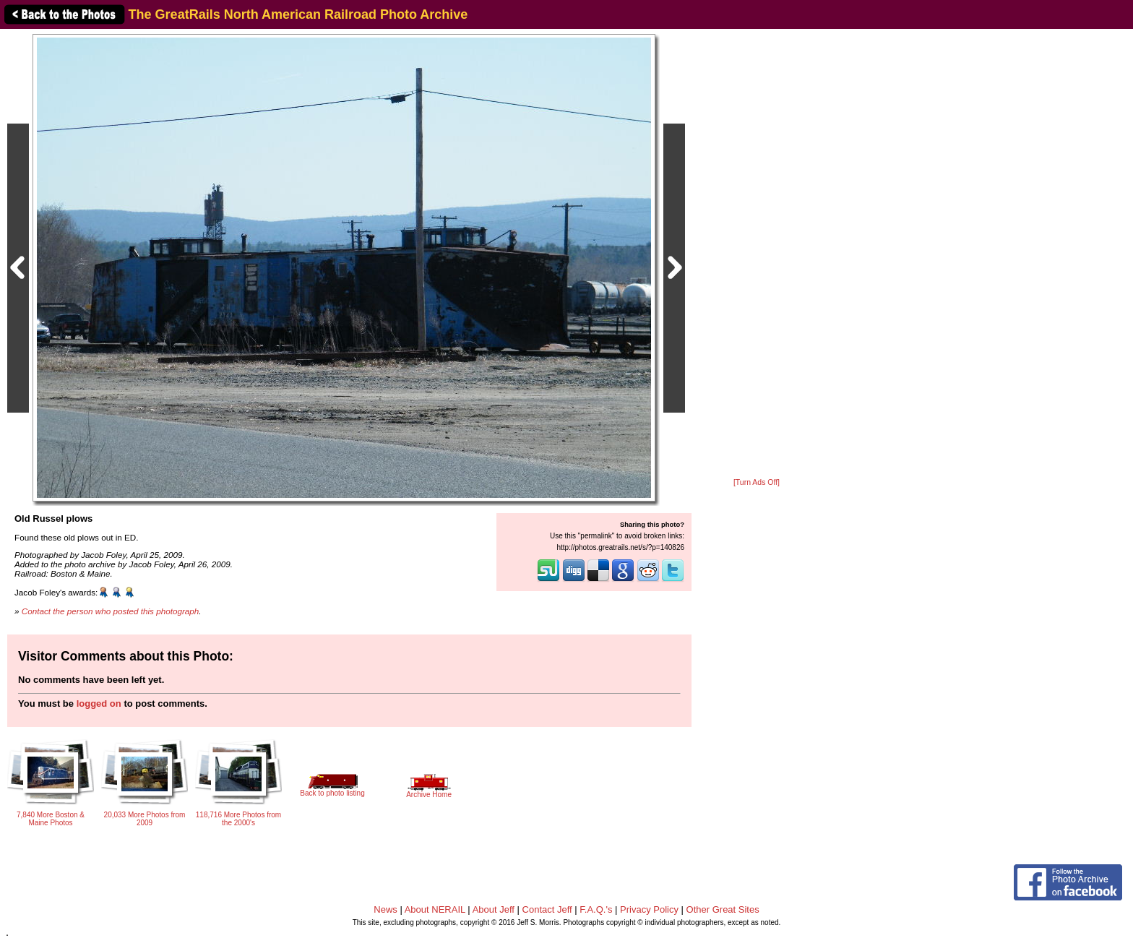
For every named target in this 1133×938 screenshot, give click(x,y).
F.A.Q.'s (596, 909)
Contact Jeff (547, 909)
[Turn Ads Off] (756, 482)
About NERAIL (435, 909)
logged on (99, 703)
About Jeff (493, 909)
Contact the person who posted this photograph (110, 611)
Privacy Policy (649, 909)
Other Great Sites (722, 909)
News (385, 909)
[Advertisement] (756, 254)
